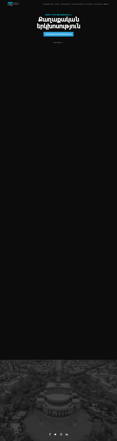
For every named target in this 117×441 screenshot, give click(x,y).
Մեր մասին (58, 42)
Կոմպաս (57, 4)
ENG (107, 4)
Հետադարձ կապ (98, 4)
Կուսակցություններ (48, 4)
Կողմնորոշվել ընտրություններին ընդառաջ (58, 34)
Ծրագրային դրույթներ (78, 4)
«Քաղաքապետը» (66, 4)
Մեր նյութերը (89, 4)
